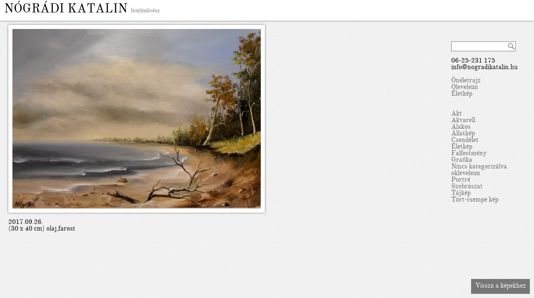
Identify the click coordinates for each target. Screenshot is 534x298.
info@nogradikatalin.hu (484, 68)
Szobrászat (467, 187)
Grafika (461, 161)
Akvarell (463, 121)
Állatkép (463, 134)
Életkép (461, 94)
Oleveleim (464, 88)
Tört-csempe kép (474, 200)
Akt (456, 114)
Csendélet (465, 141)
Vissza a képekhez (500, 286)
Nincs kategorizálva (479, 167)
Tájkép (461, 194)
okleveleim (465, 174)
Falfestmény (468, 154)
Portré (460, 180)
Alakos (461, 127)
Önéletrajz (466, 81)
